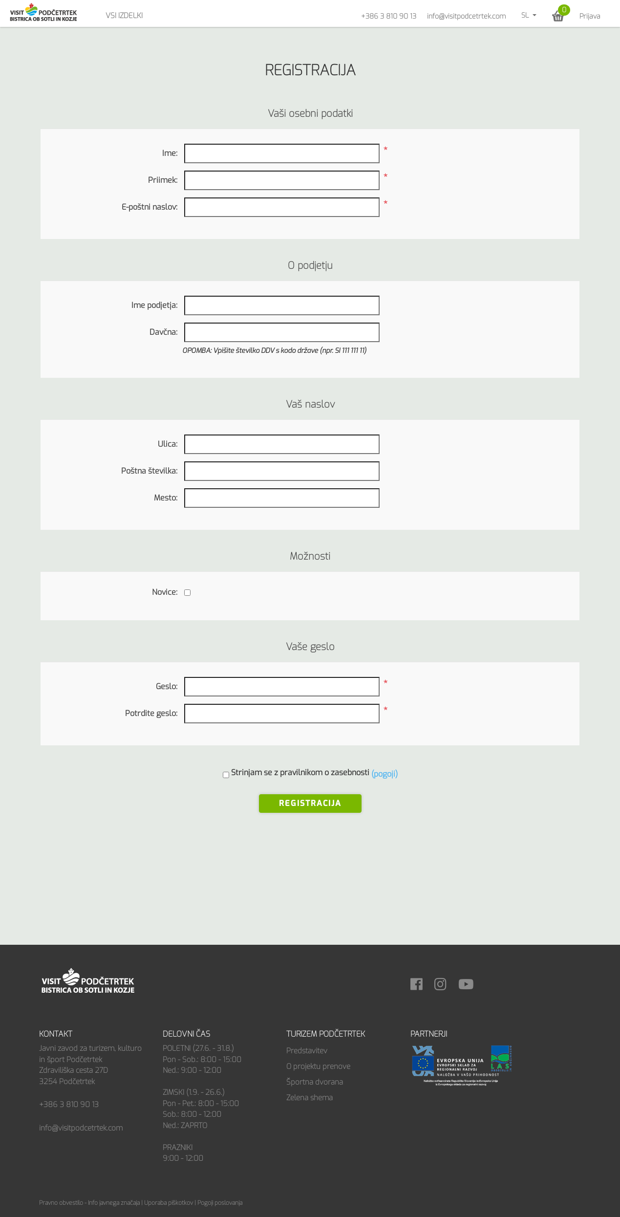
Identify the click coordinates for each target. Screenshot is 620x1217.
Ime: (169, 153)
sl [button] (526, 15)
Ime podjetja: (154, 305)
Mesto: (165, 498)
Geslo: (166, 686)
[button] (558, 16)
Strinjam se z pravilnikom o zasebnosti (300, 772)
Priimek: (162, 180)
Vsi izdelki (124, 16)
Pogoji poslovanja (219, 1203)
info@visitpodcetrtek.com (466, 16)
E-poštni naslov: (149, 207)
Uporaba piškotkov (168, 1203)
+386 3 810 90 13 (388, 16)
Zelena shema (309, 1098)
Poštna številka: (149, 471)
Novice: (164, 592)
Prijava (589, 16)
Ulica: (167, 444)
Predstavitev (306, 1051)
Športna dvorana (314, 1082)
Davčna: (163, 332)
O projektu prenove (318, 1066)
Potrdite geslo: (151, 713)
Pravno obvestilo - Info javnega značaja (89, 1203)
